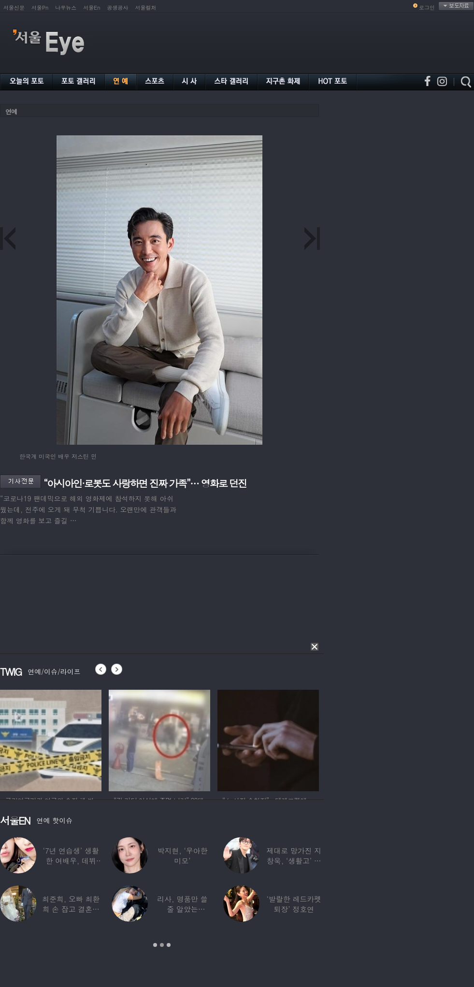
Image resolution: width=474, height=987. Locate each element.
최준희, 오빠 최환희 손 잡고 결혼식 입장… (71, 909)
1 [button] (155, 945)
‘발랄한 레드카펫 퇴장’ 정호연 (294, 904)
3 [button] (169, 945)
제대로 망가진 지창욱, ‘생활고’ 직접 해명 (293, 860)
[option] (50, 739)
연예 (11, 111)
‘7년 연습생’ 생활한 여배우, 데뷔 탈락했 (71, 860)
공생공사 (118, 7)
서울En (91, 7)
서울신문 (14, 7)
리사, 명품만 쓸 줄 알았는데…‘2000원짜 (182, 909)
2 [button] (162, 945)
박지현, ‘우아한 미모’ (183, 855)
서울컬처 (146, 7)
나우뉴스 (65, 7)
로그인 (427, 7)
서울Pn (39, 7)
